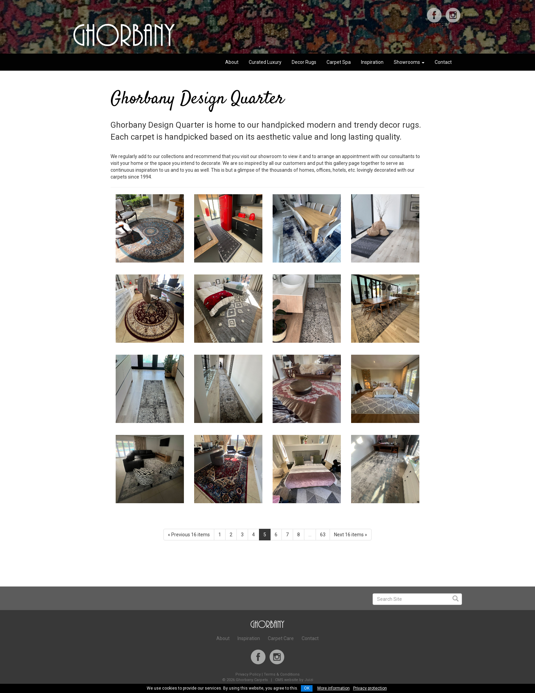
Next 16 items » (350, 534)
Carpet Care (281, 638)
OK (306, 688)
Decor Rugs (304, 62)
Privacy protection (370, 688)
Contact (443, 62)
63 (323, 534)
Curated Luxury (265, 62)
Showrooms (409, 62)
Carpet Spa (339, 62)
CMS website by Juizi (294, 680)
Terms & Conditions (282, 674)
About (231, 62)
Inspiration (372, 62)
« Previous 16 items (189, 534)
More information (333, 688)
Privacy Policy (248, 674)
